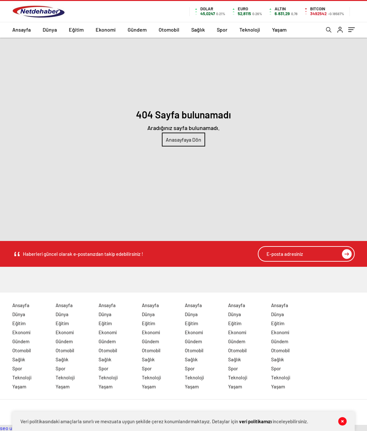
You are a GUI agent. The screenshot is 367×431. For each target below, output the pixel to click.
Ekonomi (106, 29)
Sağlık (198, 29)
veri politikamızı (255, 421)
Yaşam (279, 29)
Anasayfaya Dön (183, 139)
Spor (222, 29)
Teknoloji (249, 29)
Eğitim (76, 29)
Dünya (50, 29)
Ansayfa (21, 29)
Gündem (137, 29)
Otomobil (169, 29)
